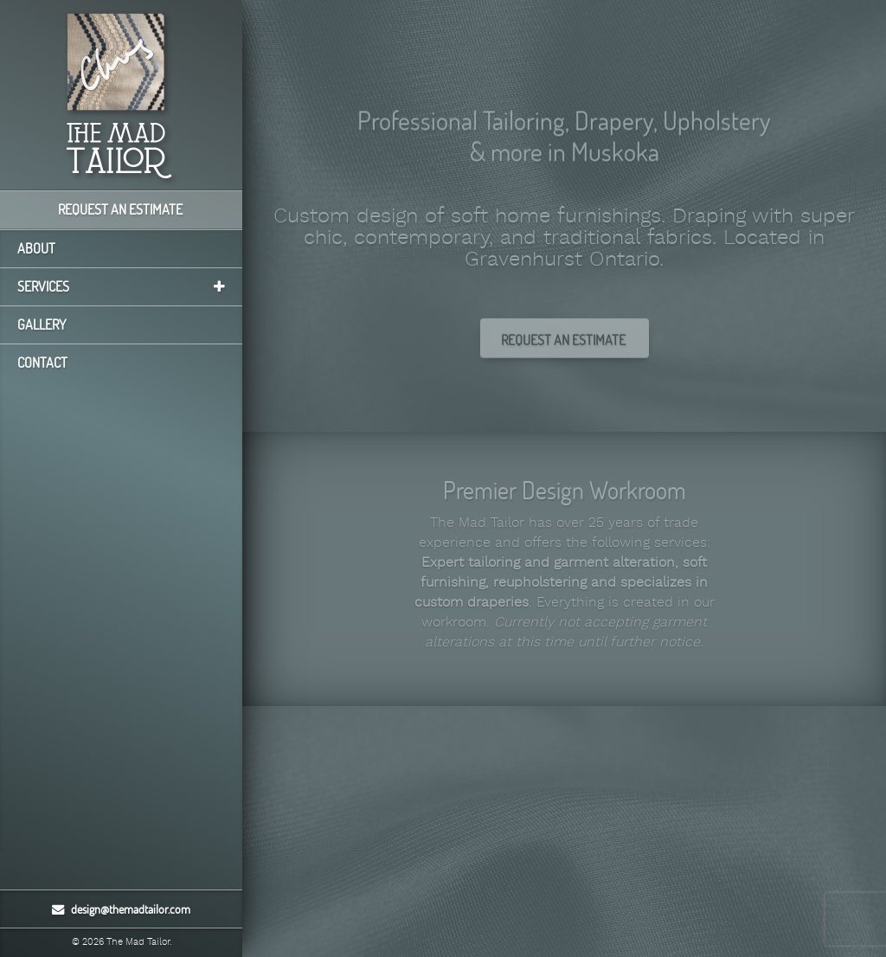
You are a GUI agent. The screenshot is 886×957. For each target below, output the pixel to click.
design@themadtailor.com (121, 909)
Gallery (42, 324)
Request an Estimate (121, 209)
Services (121, 286)
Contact (42, 362)
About (36, 248)
